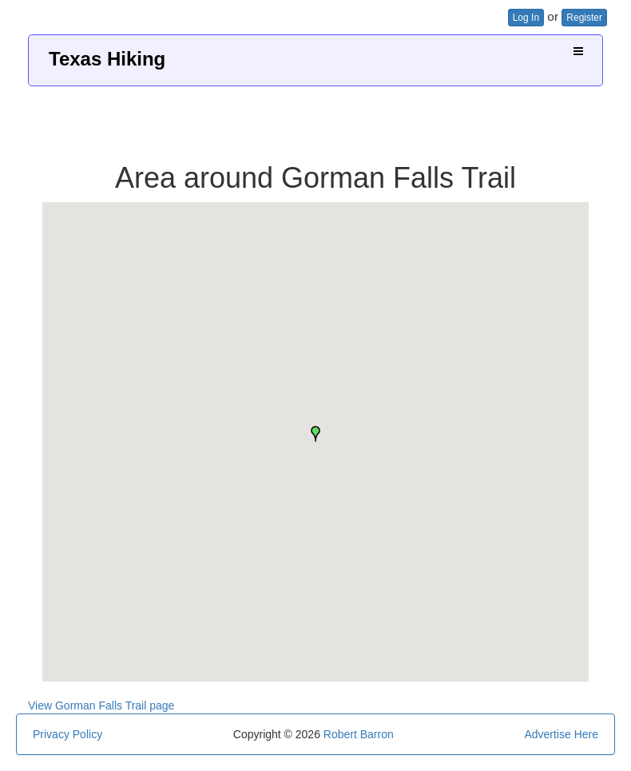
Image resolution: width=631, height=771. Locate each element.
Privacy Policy (67, 734)
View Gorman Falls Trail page (101, 705)
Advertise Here (561, 734)
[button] (315, 434)
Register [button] (584, 17)
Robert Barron (358, 734)
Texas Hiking (107, 59)
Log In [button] (526, 17)
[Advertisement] (315, 118)
